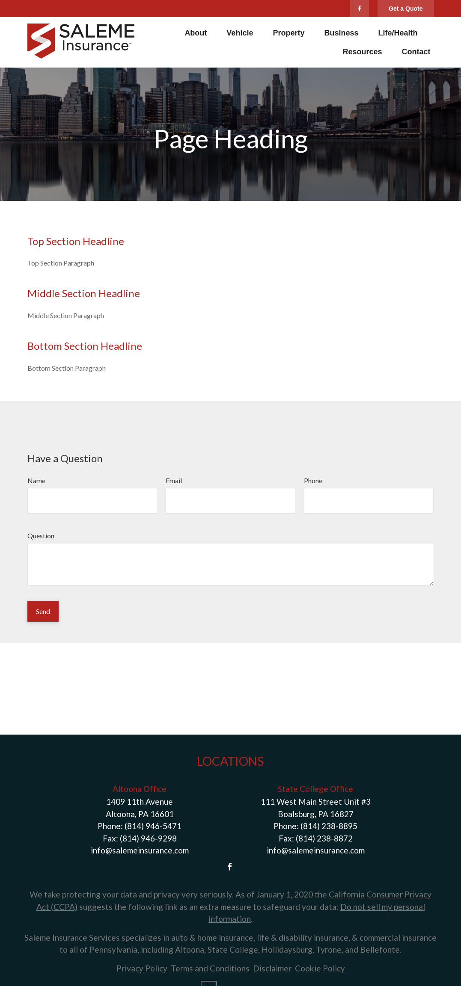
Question (40, 535)
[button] (195, 33)
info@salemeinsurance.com (140, 850)
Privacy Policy (141, 968)
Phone (313, 480)
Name (36, 480)
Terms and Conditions (210, 968)
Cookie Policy (320, 968)
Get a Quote (405, 8)
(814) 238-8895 (328, 826)
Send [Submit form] (43, 611)
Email (174, 480)
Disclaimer (272, 968)
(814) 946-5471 (153, 826)
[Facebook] (359, 8)
